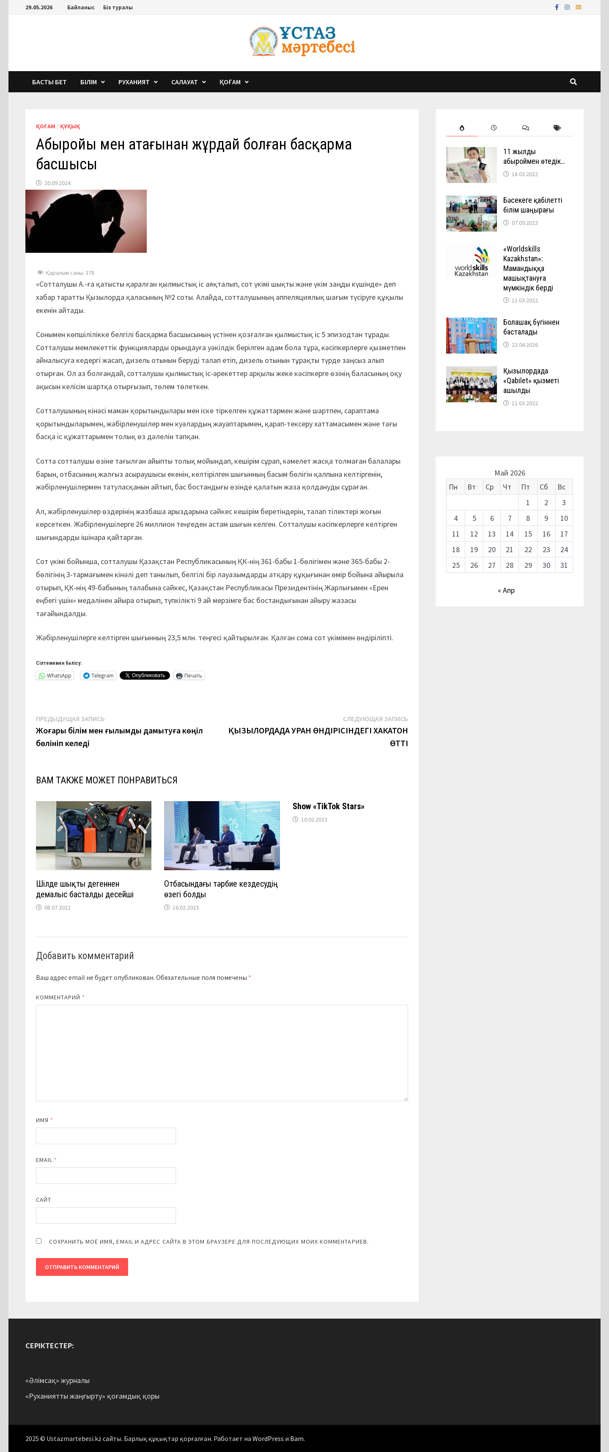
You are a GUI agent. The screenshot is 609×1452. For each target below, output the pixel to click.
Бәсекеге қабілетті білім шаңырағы (532, 205)
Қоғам (230, 81)
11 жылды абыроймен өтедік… (534, 156)
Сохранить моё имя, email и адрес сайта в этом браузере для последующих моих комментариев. (209, 1241)
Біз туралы (118, 7)
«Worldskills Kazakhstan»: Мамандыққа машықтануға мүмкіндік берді (528, 268)
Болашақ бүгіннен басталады (531, 327)
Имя (44, 1120)
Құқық (70, 126)
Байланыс (81, 7)
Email (47, 1160)
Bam (297, 1438)
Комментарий (60, 997)
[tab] (462, 128)
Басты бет (49, 81)
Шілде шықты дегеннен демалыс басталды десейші (85, 889)
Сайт (43, 1199)
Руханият (134, 81)
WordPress (268, 1438)
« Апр (506, 590)
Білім (88, 81)
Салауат (184, 81)
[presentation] (462, 128)
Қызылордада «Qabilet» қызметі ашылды (531, 380)
